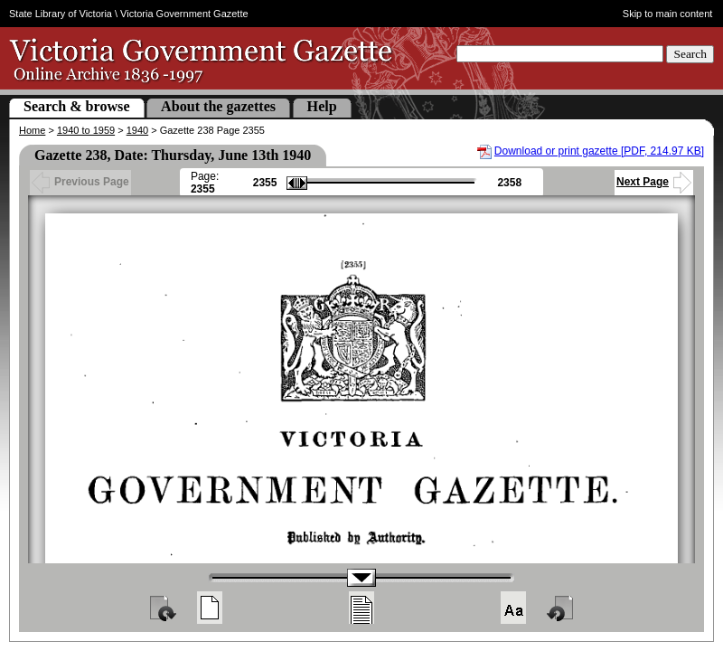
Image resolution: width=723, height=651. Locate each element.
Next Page (653, 181)
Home (32, 130)
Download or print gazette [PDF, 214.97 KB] (599, 151)
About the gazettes (218, 106)
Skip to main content (668, 13)
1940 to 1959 (86, 130)
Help (322, 106)
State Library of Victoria (60, 13)
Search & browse (76, 106)
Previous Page (80, 181)
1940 (137, 130)
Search (690, 54)
